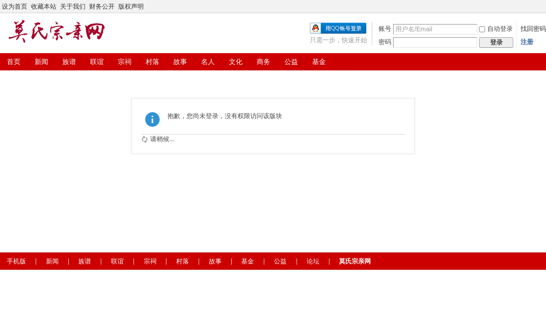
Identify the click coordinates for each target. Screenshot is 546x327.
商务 (263, 61)
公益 (291, 61)
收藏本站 (43, 6)
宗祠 (124, 61)
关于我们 (73, 6)
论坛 (313, 261)
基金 (319, 61)
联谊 (97, 61)
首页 (13, 61)
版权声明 (131, 6)
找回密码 (533, 28)
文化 (236, 61)
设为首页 (14, 6)
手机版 (16, 261)
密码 (385, 41)
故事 (180, 61)
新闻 (41, 61)
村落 (152, 61)
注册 (527, 41)
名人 (208, 61)
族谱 (69, 61)
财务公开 (102, 6)
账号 (385, 28)
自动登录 (496, 28)
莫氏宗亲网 (355, 261)
